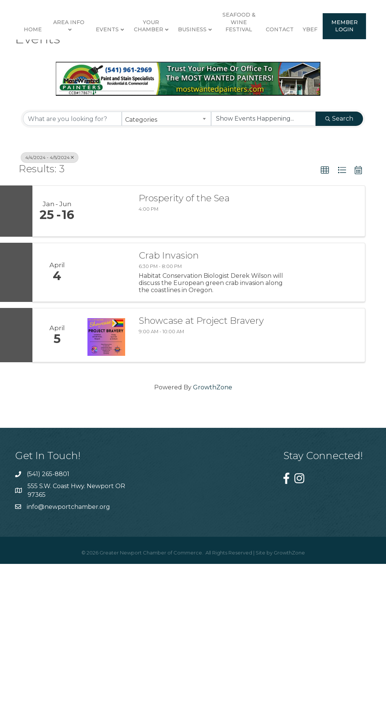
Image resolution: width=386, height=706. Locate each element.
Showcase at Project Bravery (201, 466)
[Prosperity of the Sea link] (106, 356)
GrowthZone (212, 532)
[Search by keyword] (72, 264)
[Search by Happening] (263, 264)
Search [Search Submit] (339, 264)
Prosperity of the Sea (184, 344)
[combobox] (166, 264)
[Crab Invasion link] (106, 418)
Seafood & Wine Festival (348, 52)
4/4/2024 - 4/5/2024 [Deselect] (49, 303)
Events (103, 59)
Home (29, 59)
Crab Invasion (169, 401)
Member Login (223, 126)
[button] (324, 316)
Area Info (65, 52)
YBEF (189, 130)
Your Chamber (144, 56)
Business (301, 59)
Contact (159, 130)
